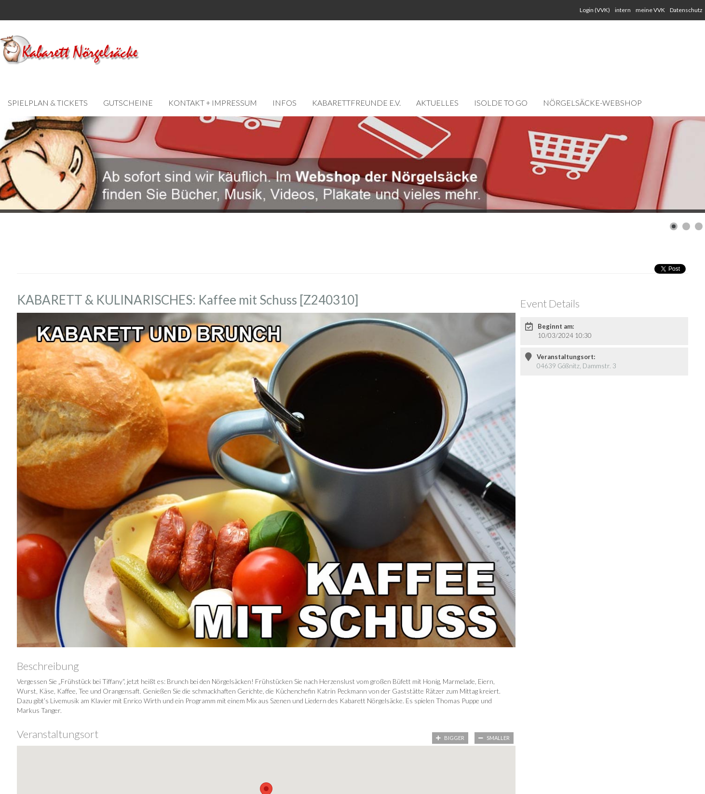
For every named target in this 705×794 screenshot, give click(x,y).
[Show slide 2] (686, 226)
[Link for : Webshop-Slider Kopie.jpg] (352, 164)
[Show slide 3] (699, 226)
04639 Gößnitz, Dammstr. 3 (576, 366)
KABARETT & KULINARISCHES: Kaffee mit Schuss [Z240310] (187, 299)
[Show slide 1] (674, 226)
